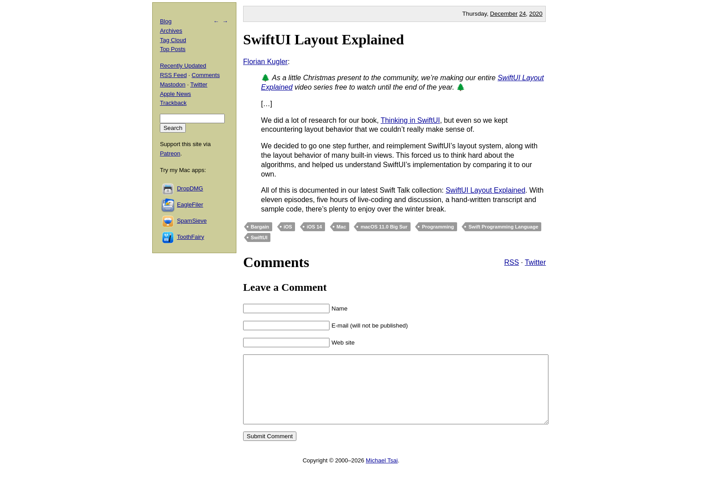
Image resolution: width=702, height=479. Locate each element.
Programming (438, 226)
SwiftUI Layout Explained (323, 39)
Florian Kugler (265, 61)
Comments (206, 75)
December (504, 13)
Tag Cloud (173, 40)
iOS (288, 226)
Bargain (260, 226)
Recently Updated (183, 65)
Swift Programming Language (503, 226)
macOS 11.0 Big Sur (383, 226)
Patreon (170, 153)
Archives (171, 30)
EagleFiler (190, 204)
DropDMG (190, 188)
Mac (341, 226)
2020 (536, 13)
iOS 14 (314, 226)
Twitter (535, 262)
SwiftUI (259, 237)
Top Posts (172, 49)
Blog (165, 21)
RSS (511, 262)
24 (522, 13)
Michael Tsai (382, 473)
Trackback (173, 102)
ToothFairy (190, 236)
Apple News (175, 94)
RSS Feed (173, 75)
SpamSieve (191, 220)
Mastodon (172, 84)
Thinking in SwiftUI (410, 120)
